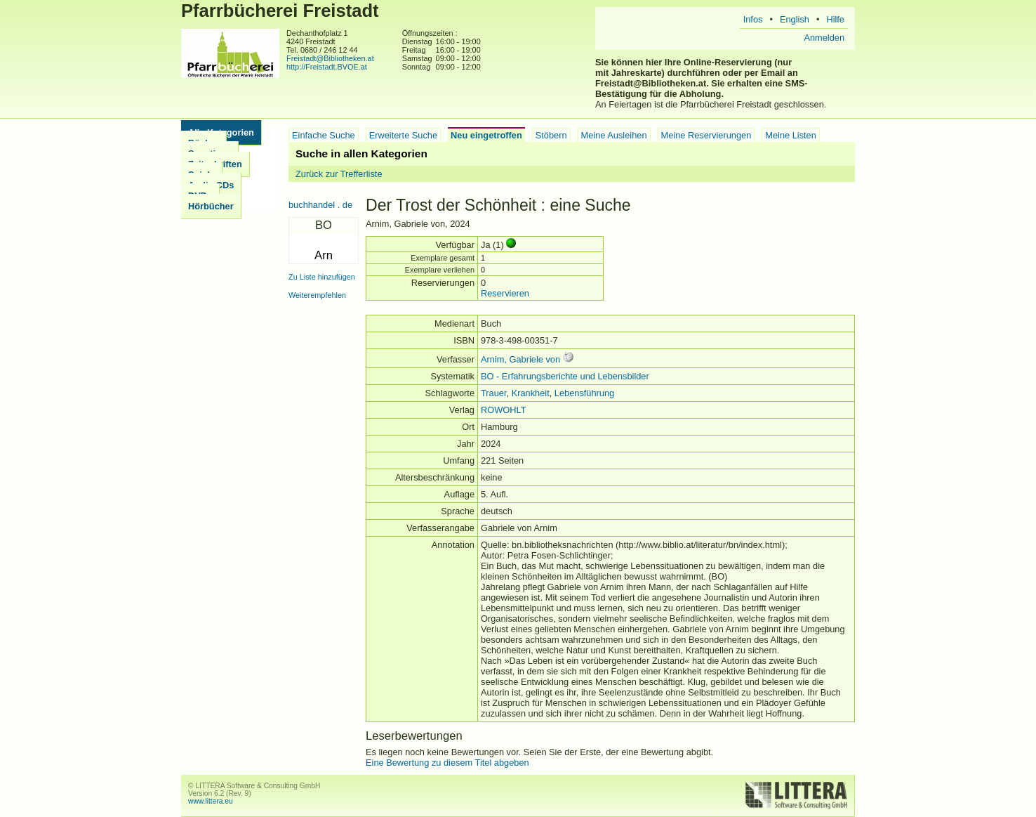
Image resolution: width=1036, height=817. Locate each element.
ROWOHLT (503, 410)
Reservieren (505, 293)
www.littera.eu (210, 801)
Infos (753, 19)
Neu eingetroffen (486, 135)
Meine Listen (790, 135)
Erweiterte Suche (403, 135)
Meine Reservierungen (706, 135)
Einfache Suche (323, 135)
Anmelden (824, 37)
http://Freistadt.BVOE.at (326, 67)
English (794, 19)
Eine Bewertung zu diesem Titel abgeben (447, 762)
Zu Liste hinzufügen (321, 277)
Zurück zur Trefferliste (339, 174)
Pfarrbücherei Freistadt (280, 10)
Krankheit (531, 393)
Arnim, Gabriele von (520, 359)
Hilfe (835, 19)
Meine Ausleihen (614, 135)
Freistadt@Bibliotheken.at (330, 58)
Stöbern (551, 135)
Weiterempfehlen (317, 295)
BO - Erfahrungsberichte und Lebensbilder (565, 376)
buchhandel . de (320, 205)
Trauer (494, 393)
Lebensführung (584, 393)
